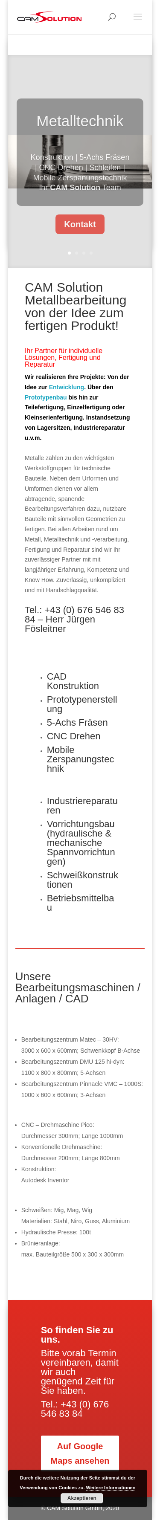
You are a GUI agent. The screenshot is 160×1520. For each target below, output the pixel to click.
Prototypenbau (46, 397)
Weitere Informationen (111, 1487)
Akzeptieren (81, 1498)
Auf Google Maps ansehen (80, 1453)
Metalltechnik (79, 128)
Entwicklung (66, 387)
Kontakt (80, 232)
